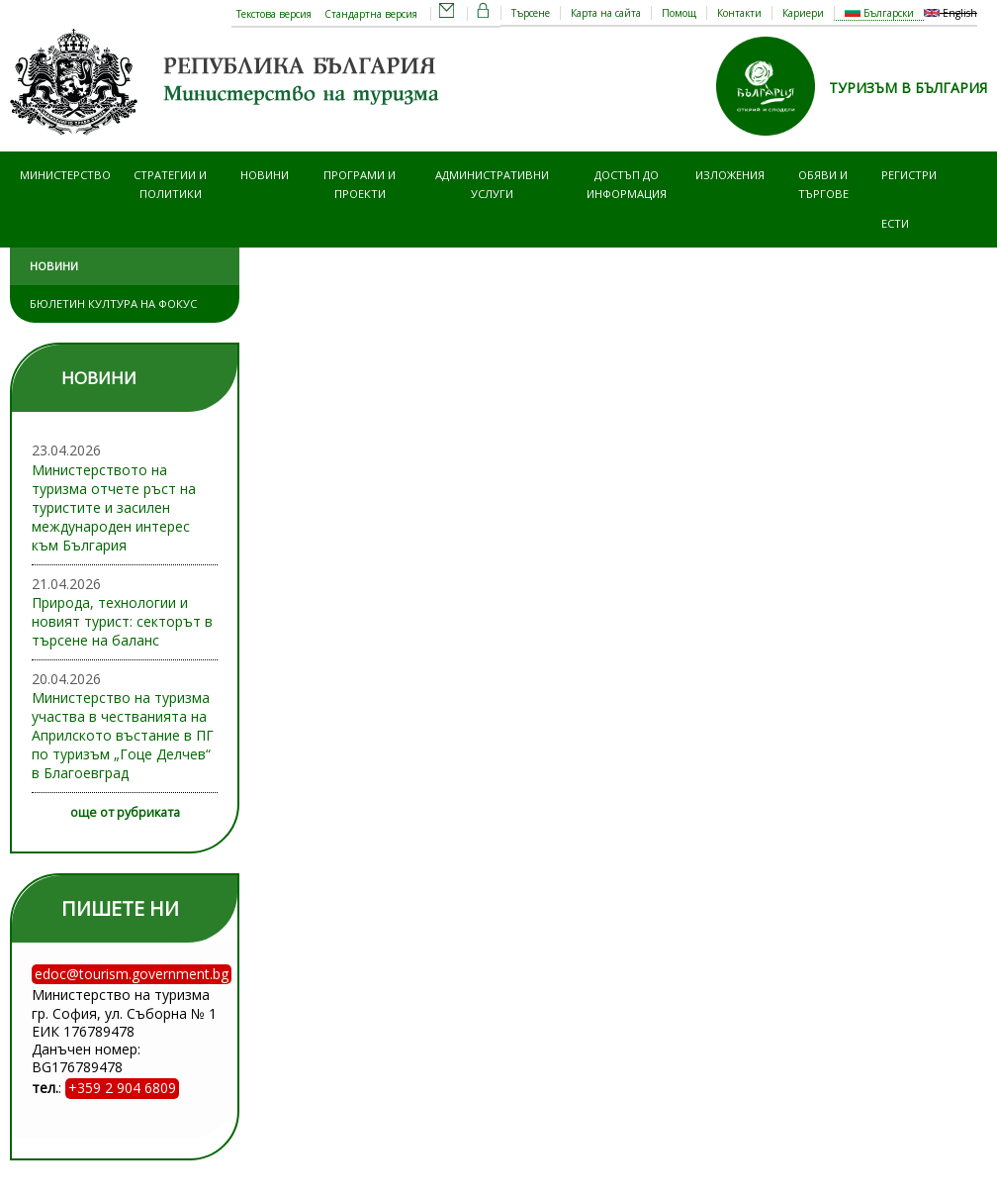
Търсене (530, 13)
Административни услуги (492, 183)
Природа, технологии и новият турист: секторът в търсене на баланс (122, 621)
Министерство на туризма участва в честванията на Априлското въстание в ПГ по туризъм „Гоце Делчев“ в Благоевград (123, 735)
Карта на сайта (606, 13)
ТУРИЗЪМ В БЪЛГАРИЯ (908, 87)
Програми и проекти (359, 183)
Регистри (909, 174)
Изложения (730, 174)
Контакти (739, 13)
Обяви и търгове (823, 183)
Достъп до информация (627, 183)
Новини (264, 174)
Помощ (679, 13)
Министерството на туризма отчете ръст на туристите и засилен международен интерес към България (114, 507)
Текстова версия (274, 14)
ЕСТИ (895, 223)
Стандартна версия (370, 14)
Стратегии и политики (170, 183)
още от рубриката (125, 812)
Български (879, 13)
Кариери (803, 13)
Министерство (65, 174)
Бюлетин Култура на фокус (113, 303)
